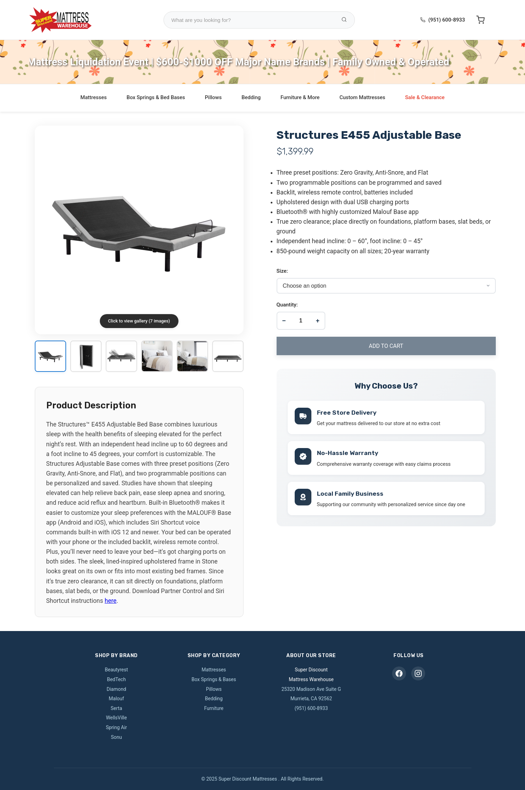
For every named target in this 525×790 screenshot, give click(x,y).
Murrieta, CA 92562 (311, 698)
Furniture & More (299, 97)
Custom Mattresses (362, 97)
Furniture (214, 708)
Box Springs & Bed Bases (156, 97)
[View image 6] (228, 357)
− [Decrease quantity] (284, 320)
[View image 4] (157, 357)
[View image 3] (121, 357)
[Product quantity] (301, 320)
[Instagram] (418, 673)
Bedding (251, 97)
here (111, 600)
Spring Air (116, 727)
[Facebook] (399, 673)
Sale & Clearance (425, 97)
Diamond (116, 689)
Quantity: (287, 305)
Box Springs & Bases (214, 679)
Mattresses (93, 97)
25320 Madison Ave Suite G (311, 689)
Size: (282, 271)
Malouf (116, 698)
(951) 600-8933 (446, 20)
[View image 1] (50, 357)
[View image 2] (86, 357)
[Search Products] (344, 20)
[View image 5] (192, 357)
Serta (116, 708)
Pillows (213, 97)
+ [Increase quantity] (318, 320)
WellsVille (116, 717)
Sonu (116, 737)
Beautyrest (116, 669)
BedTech (116, 679)
